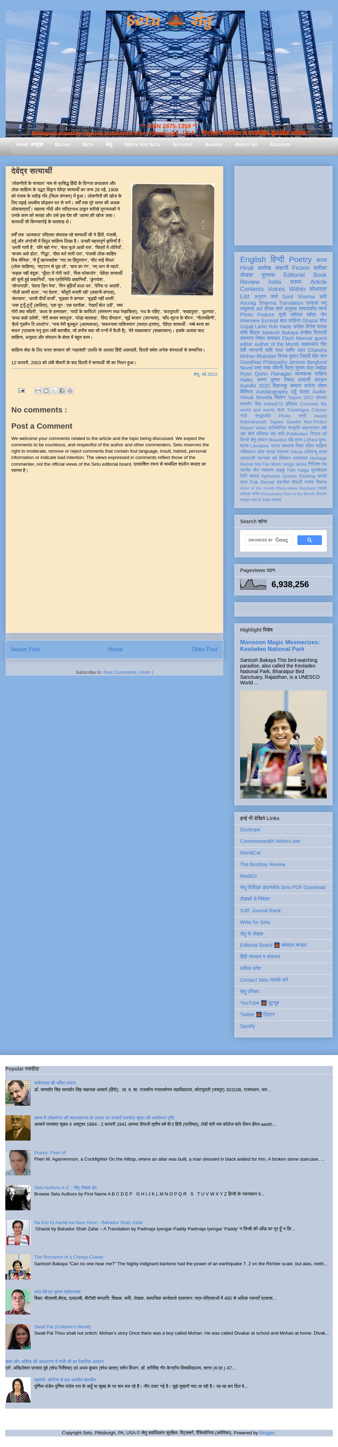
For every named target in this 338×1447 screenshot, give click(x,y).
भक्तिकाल (248, 451)
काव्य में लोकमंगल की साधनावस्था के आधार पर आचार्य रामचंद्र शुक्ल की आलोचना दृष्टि (104, 1117)
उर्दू (293, 392)
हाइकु (280, 470)
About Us (246, 144)
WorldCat (250, 853)
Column (319, 410)
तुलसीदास (319, 470)
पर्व (325, 433)
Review (249, 282)
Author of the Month (276, 344)
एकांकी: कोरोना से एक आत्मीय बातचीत (65, 1380)
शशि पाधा (274, 350)
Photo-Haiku (287, 488)
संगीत (255, 494)
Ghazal (310, 320)
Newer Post (25, 649)
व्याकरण (267, 470)
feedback (307, 488)
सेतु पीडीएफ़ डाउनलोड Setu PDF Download (282, 887)
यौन (256, 470)
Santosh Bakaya (280, 332)
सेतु (109, 144)
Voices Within (286, 289)
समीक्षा (320, 268)
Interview (250, 320)
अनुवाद (290, 308)
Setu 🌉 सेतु (169, 21)
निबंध (260, 338)
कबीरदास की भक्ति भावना (55, 1083)
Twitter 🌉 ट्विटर (257, 1014)
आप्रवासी (247, 458)
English (253, 259)
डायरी (322, 476)
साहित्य (320, 374)
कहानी (281, 268)
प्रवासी (304, 380)
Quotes (289, 476)
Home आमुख (29, 144)
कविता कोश (250, 968)
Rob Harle (280, 326)
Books (62, 144)
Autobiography (272, 392)
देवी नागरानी (251, 350)
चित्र (289, 368)
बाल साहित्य (290, 320)
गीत (323, 344)
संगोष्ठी (276, 500)
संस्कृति (294, 428)
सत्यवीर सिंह (250, 404)
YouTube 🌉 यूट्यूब (259, 1003)
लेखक (246, 275)
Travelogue (298, 410)
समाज (254, 476)
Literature (259, 445)
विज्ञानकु (280, 386)
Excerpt (270, 320)
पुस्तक (268, 275)
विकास (321, 482)
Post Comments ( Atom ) (129, 672)
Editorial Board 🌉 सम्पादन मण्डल (273, 945)
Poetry (300, 259)
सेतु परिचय (249, 991)
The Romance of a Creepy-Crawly (69, 1257)
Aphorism (270, 476)
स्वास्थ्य (283, 451)
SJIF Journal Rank (260, 910)
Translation (291, 303)
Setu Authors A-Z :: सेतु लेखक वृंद (65, 1187)
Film (291, 470)
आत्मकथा (303, 374)
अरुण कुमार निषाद (275, 380)
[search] (268, 540)
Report (247, 428)
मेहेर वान (319, 356)
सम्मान (295, 386)
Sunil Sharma (298, 296)
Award (320, 416)
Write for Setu (142, 144)
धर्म (274, 458)
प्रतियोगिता (277, 428)
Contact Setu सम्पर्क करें (264, 980)
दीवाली (297, 482)
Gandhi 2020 (255, 386)
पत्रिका (245, 494)
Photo (284, 416)
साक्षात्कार (310, 344)
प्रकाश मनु (316, 303)
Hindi (247, 268)
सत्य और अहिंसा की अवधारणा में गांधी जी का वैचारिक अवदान (54, 1361)
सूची (282, 314)
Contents (252, 289)
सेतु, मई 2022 (205, 374)
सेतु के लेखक (251, 934)
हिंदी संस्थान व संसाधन (260, 957)
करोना (309, 386)
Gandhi (294, 422)
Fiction (300, 268)
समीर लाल (295, 350)
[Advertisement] (283, 204)
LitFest (311, 439)
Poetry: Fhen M (49, 1152)
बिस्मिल (246, 392)
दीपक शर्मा (273, 308)
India (274, 282)
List (244, 296)
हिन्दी (277, 259)
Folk (254, 482)
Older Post (205, 649)
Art (259, 308)
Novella (264, 397)
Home (115, 649)
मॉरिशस (262, 433)
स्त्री (302, 416)
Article (318, 282)
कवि (323, 296)
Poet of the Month (299, 494)
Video (261, 428)
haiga (303, 470)
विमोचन (285, 458)
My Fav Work (268, 464)
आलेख (264, 268)
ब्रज (244, 482)
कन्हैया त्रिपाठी (313, 332)
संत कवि (277, 433)
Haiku (246, 380)
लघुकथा (247, 308)
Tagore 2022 (300, 397)
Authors (183, 144)
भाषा (266, 368)
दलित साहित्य (316, 445)
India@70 (273, 404)
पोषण (322, 386)
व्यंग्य (323, 308)
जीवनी (277, 368)
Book (320, 275)
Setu (88, 144)
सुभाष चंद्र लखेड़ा (311, 368)
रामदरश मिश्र (293, 445)
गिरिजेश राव (317, 464)
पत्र (258, 368)
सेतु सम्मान (259, 439)
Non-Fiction (315, 422)
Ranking (307, 476)
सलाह (270, 451)
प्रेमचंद (321, 397)
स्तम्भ (295, 282)
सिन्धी (244, 439)
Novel (246, 368)
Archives (280, 144)
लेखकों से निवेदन (255, 899)
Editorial (294, 275)
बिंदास (255, 332)
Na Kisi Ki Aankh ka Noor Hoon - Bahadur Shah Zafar (88, 1222)
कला (281, 410)
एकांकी (322, 488)
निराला (315, 433)
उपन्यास (263, 458)
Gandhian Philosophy (263, 362)
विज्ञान (280, 397)
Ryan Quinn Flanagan (266, 374)
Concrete (309, 404)
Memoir (304, 338)
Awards (214, 144)
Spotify (247, 1026)
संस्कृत (321, 380)
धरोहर (298, 326)
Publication (297, 433)
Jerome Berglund (308, 362)
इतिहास (291, 404)
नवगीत (245, 470)
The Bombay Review (263, 864)
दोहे (290, 439)
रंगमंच (309, 482)
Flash (288, 338)
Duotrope (250, 829)
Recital (267, 482)
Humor (247, 464)
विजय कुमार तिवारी (294, 356)
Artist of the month (257, 488)
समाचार (273, 338)
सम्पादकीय (308, 308)
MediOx (248, 876)
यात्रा (304, 392)
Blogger (267, 1432)
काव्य (321, 260)
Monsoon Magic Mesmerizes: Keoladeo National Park (280, 645)
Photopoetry (271, 494)
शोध (323, 320)
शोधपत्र (318, 289)
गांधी (243, 416)
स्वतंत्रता (300, 458)
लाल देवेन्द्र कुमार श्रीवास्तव (57, 1291)
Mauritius (278, 439)
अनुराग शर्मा (266, 296)
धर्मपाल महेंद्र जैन (308, 314)
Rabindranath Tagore (261, 422)
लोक (261, 451)
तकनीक (283, 482)
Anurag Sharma (258, 303)
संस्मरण (247, 338)
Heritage (318, 458)
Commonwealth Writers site (270, 841)
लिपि (243, 476)
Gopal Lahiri (253, 326)
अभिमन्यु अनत (315, 451)
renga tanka (294, 464)
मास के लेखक (261, 500)
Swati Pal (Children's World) (62, 1326)
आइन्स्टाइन (310, 428)
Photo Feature (257, 314)
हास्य (299, 439)
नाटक (275, 445)
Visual (296, 451)
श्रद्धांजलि (263, 416)
